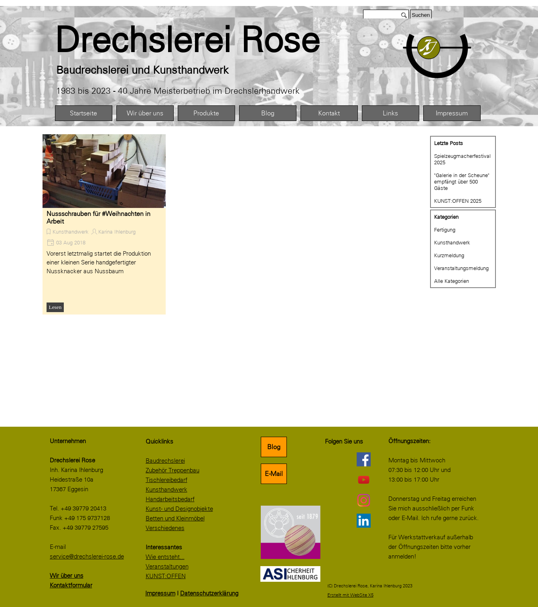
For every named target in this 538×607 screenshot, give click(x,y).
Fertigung (444, 229)
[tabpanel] (205, 40)
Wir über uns (145, 113)
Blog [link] (273, 447)
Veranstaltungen (167, 566)
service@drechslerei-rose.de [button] (87, 556)
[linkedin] (364, 520)
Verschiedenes (165, 528)
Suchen (421, 15)
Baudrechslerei (165, 460)
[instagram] (364, 500)
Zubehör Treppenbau (172, 470)
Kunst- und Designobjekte (179, 508)
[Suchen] (386, 15)
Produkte (206, 113)
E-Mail (274, 474)
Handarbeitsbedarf (170, 499)
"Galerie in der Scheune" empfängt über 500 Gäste (461, 181)
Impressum (452, 113)
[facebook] (364, 459)
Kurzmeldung (449, 255)
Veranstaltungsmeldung (461, 268)
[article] (104, 224)
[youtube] (364, 480)
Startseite (83, 113)
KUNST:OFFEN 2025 (457, 201)
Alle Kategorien (451, 281)
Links (390, 113)
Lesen (55, 307)
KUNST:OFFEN (166, 576)
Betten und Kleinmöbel (175, 518)
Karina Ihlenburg (117, 231)
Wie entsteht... (165, 557)
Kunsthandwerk (71, 231)
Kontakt (329, 113)
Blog (267, 113)
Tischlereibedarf (166, 480)
